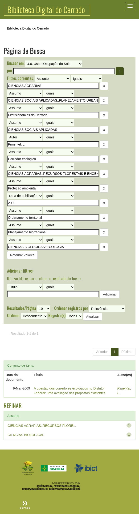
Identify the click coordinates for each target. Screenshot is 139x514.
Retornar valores (22, 255)
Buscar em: (15, 63)
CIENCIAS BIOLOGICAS (26, 435)
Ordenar (13, 315)
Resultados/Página (21, 308)
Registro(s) (56, 315)
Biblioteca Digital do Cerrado (28, 28)
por (9, 70)
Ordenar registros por (71, 308)
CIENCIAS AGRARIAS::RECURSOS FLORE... (42, 426)
